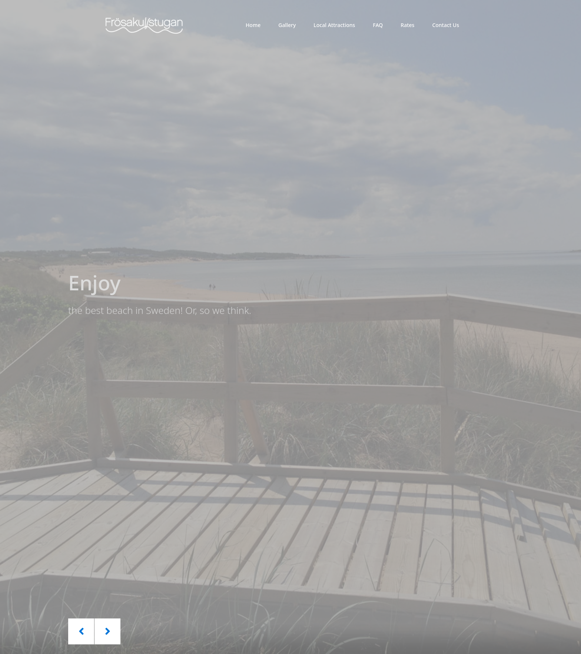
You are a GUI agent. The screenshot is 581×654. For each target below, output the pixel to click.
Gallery (287, 25)
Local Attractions (334, 25)
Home (253, 25)
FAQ (378, 25)
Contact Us (445, 25)
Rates (407, 25)
